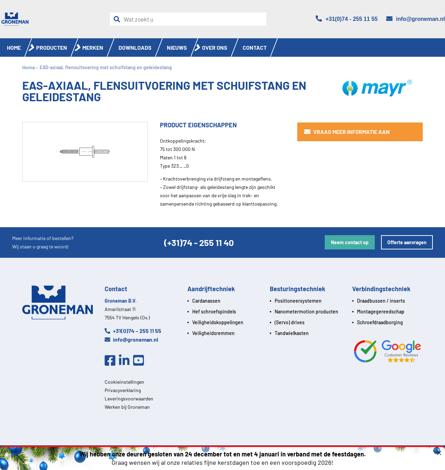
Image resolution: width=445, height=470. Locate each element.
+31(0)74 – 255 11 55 (133, 330)
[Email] (415, 19)
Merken (92, 47)
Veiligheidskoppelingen (217, 322)
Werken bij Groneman (127, 407)
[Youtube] (140, 360)
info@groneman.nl (131, 339)
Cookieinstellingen (124, 382)
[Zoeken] (119, 19)
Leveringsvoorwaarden (129, 398)
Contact (255, 47)
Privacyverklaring (123, 390)
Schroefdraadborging (380, 322)
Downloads (135, 47)
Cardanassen (206, 301)
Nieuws (177, 47)
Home (14, 47)
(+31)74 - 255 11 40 (199, 242)
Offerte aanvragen (407, 242)
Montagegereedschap (380, 311)
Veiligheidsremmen (213, 333)
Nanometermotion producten (306, 311)
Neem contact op (350, 242)
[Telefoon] (347, 19)
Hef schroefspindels (214, 311)
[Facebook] (112, 360)
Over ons (214, 47)
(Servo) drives (290, 322)
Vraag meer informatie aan (347, 131)
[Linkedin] (126, 360)
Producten (51, 47)
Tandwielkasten (292, 333)
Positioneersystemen (298, 301)
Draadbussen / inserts (381, 301)
